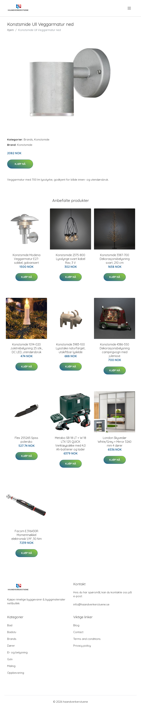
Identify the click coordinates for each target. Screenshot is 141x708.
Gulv (10, 659)
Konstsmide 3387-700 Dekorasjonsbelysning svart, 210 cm (115, 259)
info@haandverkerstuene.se (91, 604)
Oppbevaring (15, 672)
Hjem (10, 30)
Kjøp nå (20, 164)
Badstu (11, 632)
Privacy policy (82, 645)
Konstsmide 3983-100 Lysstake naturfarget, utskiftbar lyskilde (70, 348)
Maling (11, 666)
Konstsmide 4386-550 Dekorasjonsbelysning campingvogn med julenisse (115, 350)
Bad (9, 625)
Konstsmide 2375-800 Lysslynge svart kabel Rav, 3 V (70, 259)
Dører (11, 645)
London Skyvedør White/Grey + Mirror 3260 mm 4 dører (114, 441)
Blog (76, 625)
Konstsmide (41, 139)
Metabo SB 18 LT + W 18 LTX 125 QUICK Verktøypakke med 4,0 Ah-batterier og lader (70, 443)
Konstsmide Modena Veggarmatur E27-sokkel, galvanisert (26, 259)
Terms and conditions (87, 639)
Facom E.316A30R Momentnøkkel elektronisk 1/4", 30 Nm (26, 535)
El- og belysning (17, 652)
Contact (78, 632)
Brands (28, 139)
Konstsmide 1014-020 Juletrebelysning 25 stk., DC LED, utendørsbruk (26, 348)
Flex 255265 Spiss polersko (26, 439)
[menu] (129, 8)
